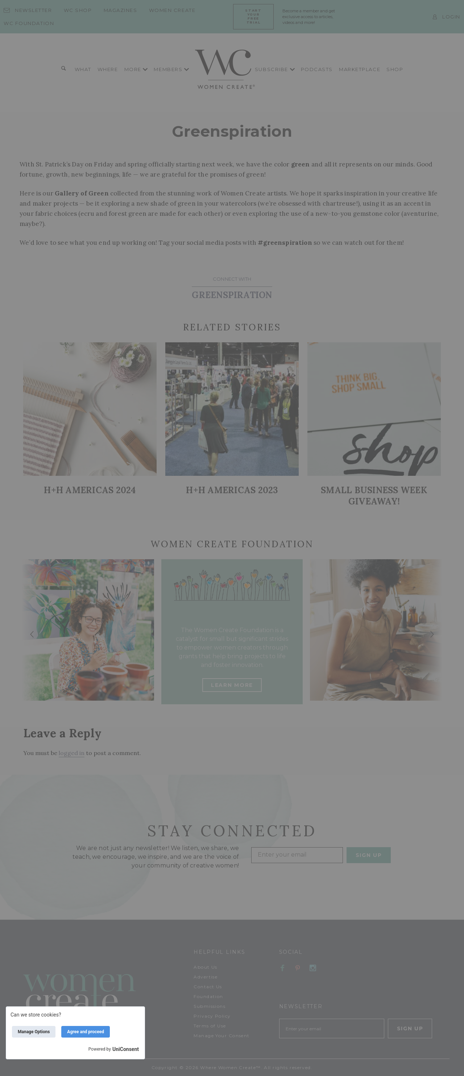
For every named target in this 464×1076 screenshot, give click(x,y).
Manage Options (34, 1031)
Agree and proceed (85, 1031)
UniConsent (125, 1049)
